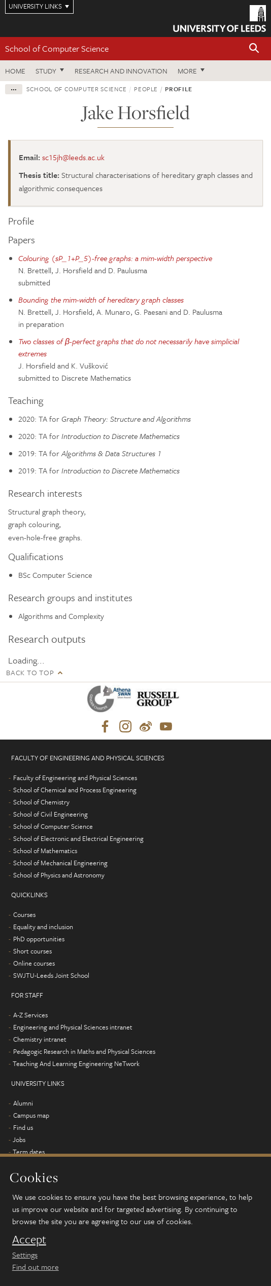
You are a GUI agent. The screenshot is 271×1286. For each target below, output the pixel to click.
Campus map (31, 1115)
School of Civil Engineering (50, 814)
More (187, 70)
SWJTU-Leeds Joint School (51, 975)
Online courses (34, 963)
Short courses (32, 951)
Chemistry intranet (39, 1039)
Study (46, 70)
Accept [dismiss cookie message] (29, 1239)
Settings (25, 1254)
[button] (254, 49)
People (146, 88)
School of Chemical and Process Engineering (75, 790)
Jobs (19, 1139)
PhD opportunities (38, 939)
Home (15, 70)
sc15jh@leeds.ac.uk (73, 157)
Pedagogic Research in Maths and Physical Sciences (84, 1051)
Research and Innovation (121, 70)
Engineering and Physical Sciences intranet (72, 1027)
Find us (23, 1127)
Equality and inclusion (43, 927)
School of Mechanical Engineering (60, 863)
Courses (24, 914)
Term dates (29, 1152)
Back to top (30, 672)
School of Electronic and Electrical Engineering (78, 838)
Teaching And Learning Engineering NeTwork (76, 1063)
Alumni (23, 1103)
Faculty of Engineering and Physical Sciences (75, 778)
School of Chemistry (41, 802)
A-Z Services (30, 1015)
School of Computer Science (57, 48)
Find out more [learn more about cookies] (35, 1266)
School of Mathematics (45, 851)
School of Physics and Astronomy (59, 875)
